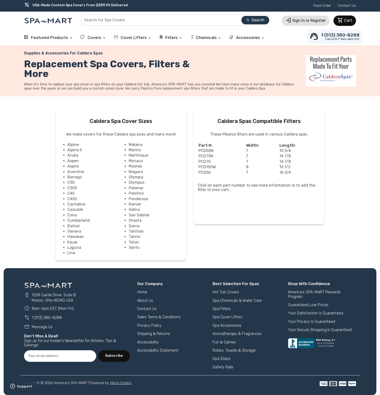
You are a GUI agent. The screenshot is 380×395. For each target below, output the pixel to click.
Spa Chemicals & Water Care (237, 300)
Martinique (138, 155)
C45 (71, 193)
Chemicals (206, 37)
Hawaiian (75, 236)
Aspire (73, 166)
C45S (72, 199)
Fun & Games (224, 342)
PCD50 (204, 172)
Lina (71, 253)
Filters (170, 37)
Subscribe (114, 356)
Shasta (135, 220)
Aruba (72, 155)
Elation (73, 226)
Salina (134, 209)
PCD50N (206, 150)
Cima (72, 215)
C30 (71, 182)
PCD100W (207, 167)
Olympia (136, 177)
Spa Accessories (227, 325)
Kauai (72, 242)
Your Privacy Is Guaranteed (311, 321)
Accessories (247, 37)
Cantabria (76, 204)
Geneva (74, 231)
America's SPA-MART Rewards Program (314, 294)
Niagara (136, 171)
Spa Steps (221, 358)
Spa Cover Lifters (227, 317)
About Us (145, 300)
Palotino (136, 193)
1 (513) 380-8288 (43, 317)
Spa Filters (222, 308)
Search (255, 20)
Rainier (135, 204)
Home (142, 292)
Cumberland (78, 220)
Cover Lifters (132, 37)
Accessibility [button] (148, 342)
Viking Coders (120, 383)
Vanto (134, 247)
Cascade (75, 209)
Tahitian (136, 231)
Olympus (136, 182)
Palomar (136, 188)
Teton (134, 242)
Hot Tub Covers (226, 292)
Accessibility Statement (157, 350)
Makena (135, 144)
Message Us (38, 327)
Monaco (136, 161)
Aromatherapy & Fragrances (237, 333)
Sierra (134, 226)
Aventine (75, 171)
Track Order (322, 6)
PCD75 (204, 161)
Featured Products (48, 37)
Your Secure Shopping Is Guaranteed (320, 329)
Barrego (74, 177)
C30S (72, 188)
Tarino (134, 236)
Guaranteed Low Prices (308, 305)
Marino (135, 150)
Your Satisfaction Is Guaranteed (315, 313)
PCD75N (205, 156)
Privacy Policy (149, 325)
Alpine (73, 144)
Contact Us (347, 6)
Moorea (135, 166)
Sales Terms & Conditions (159, 317)
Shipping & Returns (153, 333)
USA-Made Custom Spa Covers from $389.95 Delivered (76, 5)
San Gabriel (139, 215)
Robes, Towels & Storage (234, 350)
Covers (93, 37)
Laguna (74, 247)
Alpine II (74, 150)
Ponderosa (138, 199)
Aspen (73, 161)
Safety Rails (223, 367)
